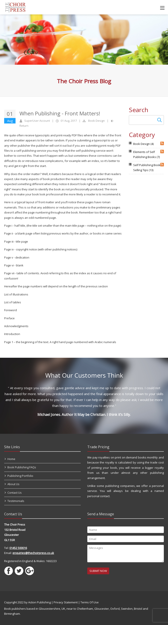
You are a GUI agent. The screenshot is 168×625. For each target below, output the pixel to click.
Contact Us (14, 493)
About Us (13, 484)
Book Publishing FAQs (21, 467)
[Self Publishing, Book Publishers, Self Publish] (15, 6)
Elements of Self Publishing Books (146, 154)
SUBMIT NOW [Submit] (98, 571)
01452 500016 (18, 548)
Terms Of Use (89, 602)
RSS (162, 143)
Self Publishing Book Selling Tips (146, 167)
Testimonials (15, 501)
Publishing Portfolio (20, 476)
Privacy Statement (66, 602)
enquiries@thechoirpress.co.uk (33, 553)
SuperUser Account (37, 121)
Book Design (96, 121)
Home (11, 459)
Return (23, 126)
